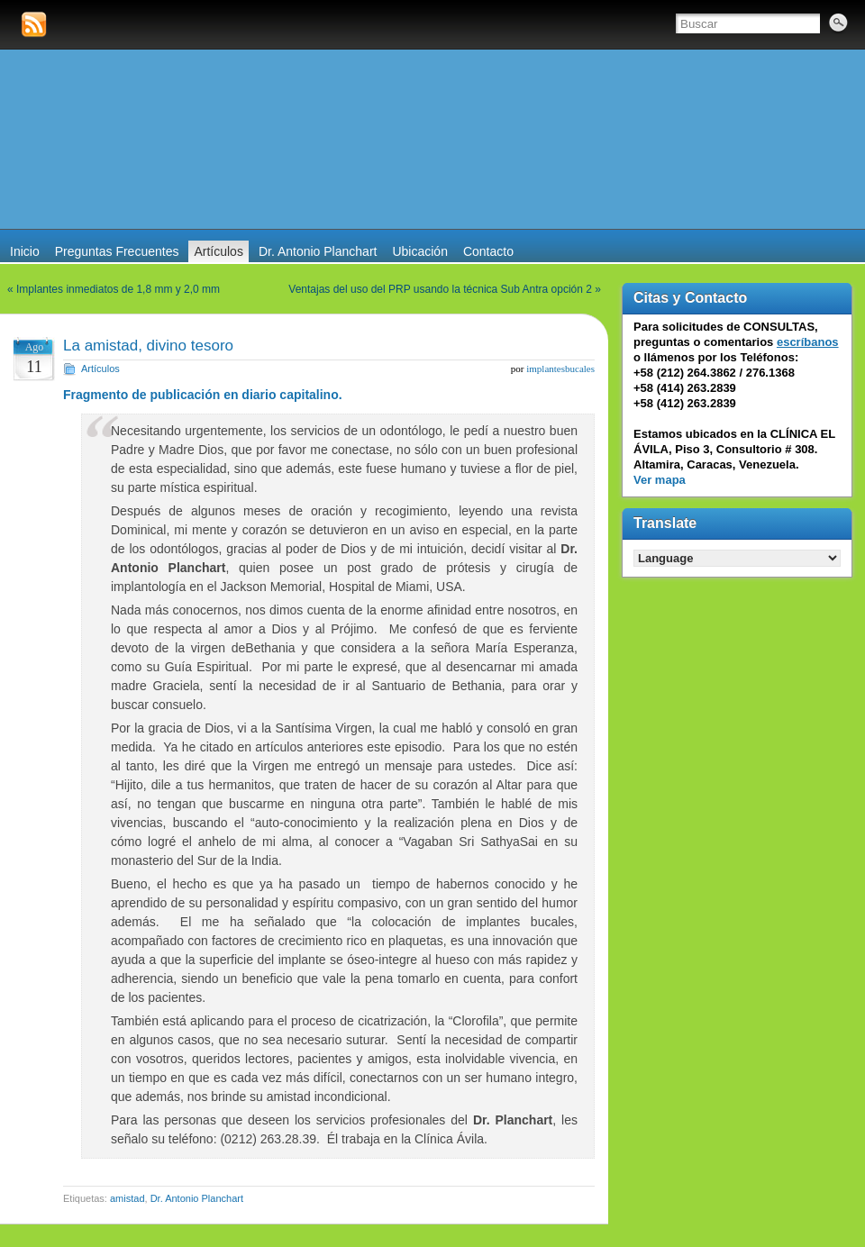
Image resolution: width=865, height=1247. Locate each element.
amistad (127, 1198)
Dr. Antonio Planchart (318, 251)
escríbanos (808, 342)
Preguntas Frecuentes (117, 251)
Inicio (25, 251)
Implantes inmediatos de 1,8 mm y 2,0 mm (118, 289)
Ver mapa (659, 480)
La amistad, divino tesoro (148, 345)
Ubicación (419, 251)
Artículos (218, 251)
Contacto (488, 251)
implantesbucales (560, 368)
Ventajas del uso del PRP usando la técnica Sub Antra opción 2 (440, 289)
